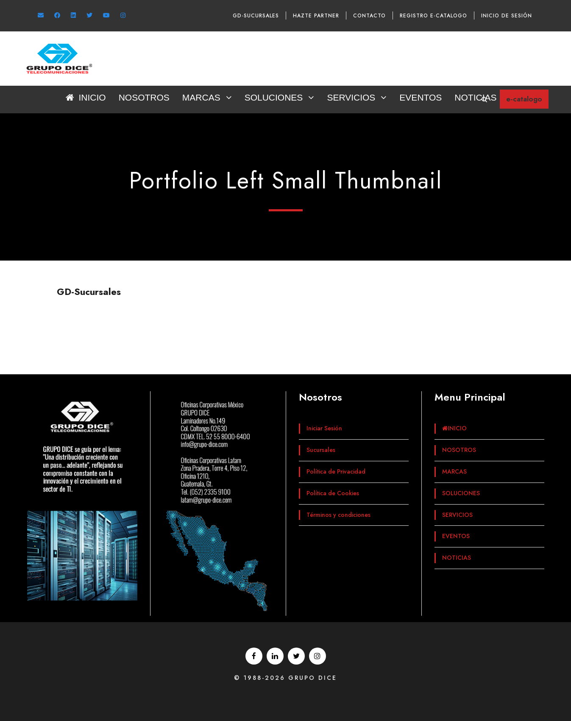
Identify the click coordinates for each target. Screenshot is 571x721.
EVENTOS (420, 97)
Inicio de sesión (506, 16)
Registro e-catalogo (433, 16)
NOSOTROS (144, 97)
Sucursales (320, 450)
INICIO (86, 97)
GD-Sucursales (256, 16)
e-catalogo (524, 99)
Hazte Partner (316, 16)
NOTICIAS (475, 97)
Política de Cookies (332, 493)
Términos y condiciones (338, 515)
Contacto (369, 16)
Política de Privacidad (335, 471)
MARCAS (201, 97)
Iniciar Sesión (324, 428)
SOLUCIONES (274, 97)
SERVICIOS (351, 97)
